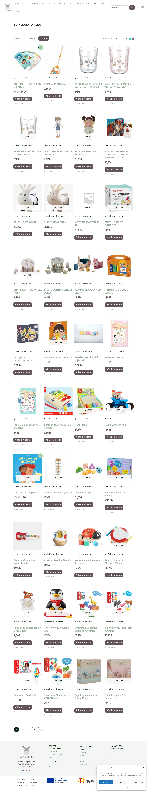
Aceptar (106, 782)
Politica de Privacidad (119, 787)
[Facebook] (23, 770)
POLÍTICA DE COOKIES (116, 758)
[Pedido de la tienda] (114, 38)
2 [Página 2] (22, 729)
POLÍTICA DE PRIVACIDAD (117, 749)
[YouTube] (29, 770)
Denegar (121, 782)
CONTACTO (51, 764)
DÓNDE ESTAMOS (52, 767)
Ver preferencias (137, 782)
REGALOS (82, 761)
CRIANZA (82, 755)
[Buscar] (132, 7)
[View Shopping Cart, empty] (142, 7)
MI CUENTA (51, 770)
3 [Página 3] (28, 729)
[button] (143, 768)
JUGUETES (82, 749)
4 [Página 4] (34, 729)
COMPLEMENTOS (83, 764)
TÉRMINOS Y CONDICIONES (117, 755)
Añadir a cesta (22, 99)
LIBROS (81, 758)
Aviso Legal (126, 787)
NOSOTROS (51, 757)
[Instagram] (26, 770)
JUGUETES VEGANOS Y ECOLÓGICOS (56, 754)
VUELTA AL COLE (83, 752)
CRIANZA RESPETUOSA (53, 751)
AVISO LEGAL (114, 752)
